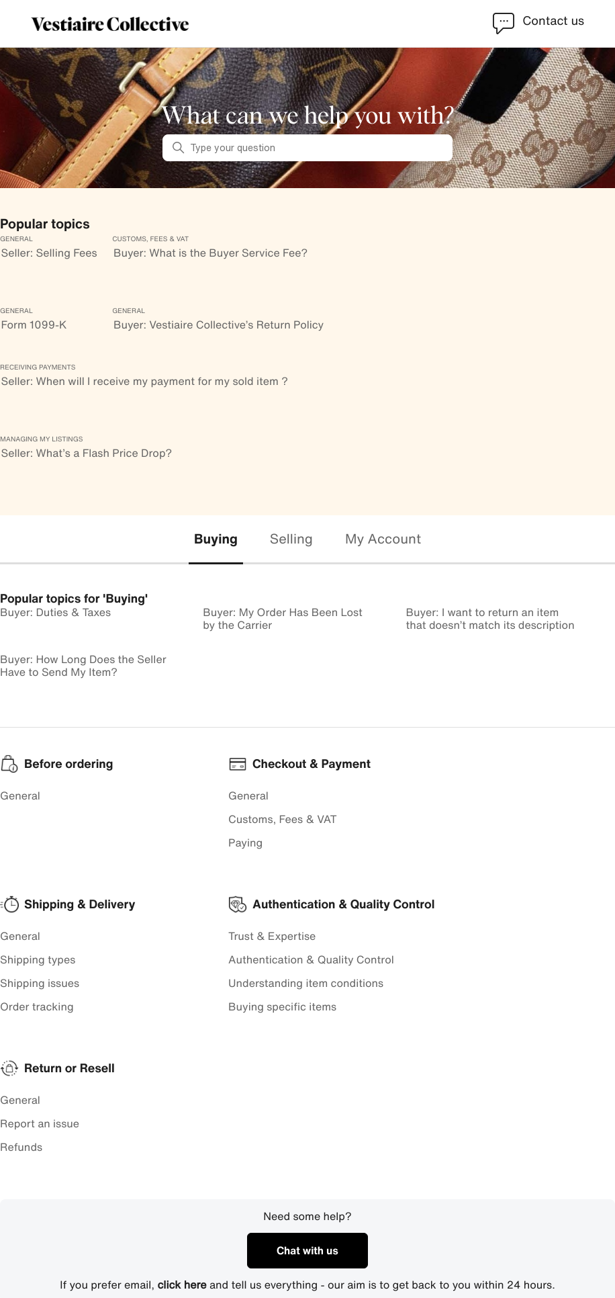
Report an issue (39, 1123)
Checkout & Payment (311, 764)
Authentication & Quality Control (311, 959)
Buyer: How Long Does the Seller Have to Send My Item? (83, 665)
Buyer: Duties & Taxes (55, 612)
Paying (245, 842)
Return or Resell (69, 1068)
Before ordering (68, 764)
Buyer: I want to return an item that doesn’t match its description (490, 618)
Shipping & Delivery (79, 904)
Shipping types (37, 959)
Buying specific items (282, 1006)
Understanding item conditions (305, 983)
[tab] (216, 539)
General (20, 795)
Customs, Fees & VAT (282, 819)
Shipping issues (39, 983)
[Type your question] (307, 147)
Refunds (21, 1146)
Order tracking (37, 1006)
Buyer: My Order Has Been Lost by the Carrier (283, 618)
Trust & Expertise (272, 936)
